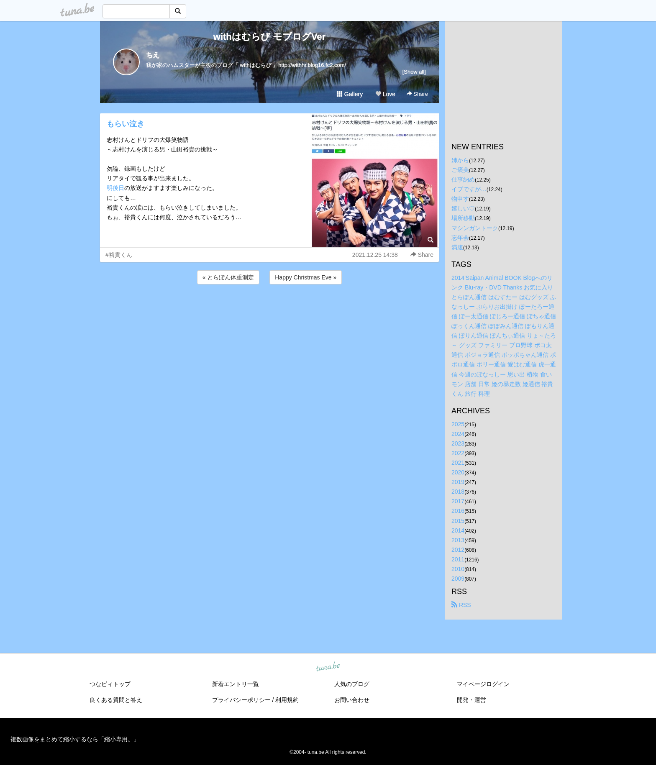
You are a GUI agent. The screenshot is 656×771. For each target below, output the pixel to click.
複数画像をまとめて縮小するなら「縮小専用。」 (74, 739)
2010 (457, 569)
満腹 (457, 247)
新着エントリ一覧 (235, 684)
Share (417, 94)
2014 (457, 530)
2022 (457, 453)
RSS (461, 605)
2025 (457, 424)
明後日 (115, 187)
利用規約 (287, 700)
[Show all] (414, 72)
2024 (457, 433)
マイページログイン (483, 684)
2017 (457, 501)
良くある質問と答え (116, 700)
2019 (457, 482)
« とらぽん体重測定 (228, 277)
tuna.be (328, 667)
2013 (457, 540)
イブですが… (469, 189)
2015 (457, 520)
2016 (457, 510)
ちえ (152, 55)
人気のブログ (351, 684)
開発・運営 (471, 700)
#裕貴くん (118, 254)
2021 (457, 462)
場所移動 (463, 218)
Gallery (350, 94)
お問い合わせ (351, 700)
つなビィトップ (110, 684)
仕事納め (463, 179)
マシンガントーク (474, 228)
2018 (457, 491)
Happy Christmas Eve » (305, 277)
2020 (457, 472)
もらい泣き (125, 124)
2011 (457, 559)
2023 (457, 443)
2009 (457, 578)
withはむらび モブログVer (269, 36)
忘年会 (460, 237)
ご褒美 (460, 169)
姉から (460, 160)
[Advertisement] (269, 309)
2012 (457, 549)
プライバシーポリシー (241, 700)
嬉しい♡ (463, 208)
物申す (460, 198)
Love (385, 94)
